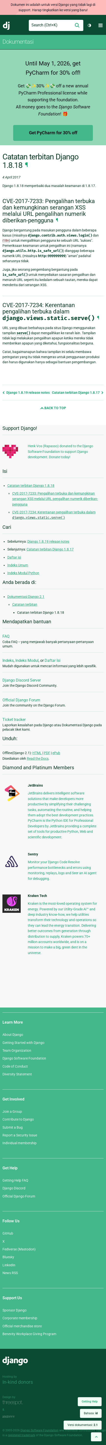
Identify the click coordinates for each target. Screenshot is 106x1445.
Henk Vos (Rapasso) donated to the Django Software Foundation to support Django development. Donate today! (60, 451)
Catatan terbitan (24, 604)
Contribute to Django (18, 1119)
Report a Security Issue (19, 1135)
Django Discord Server (21, 680)
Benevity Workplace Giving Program (29, 1334)
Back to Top (53, 408)
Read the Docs (37, 758)
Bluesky (8, 1257)
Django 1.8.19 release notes (26, 393)
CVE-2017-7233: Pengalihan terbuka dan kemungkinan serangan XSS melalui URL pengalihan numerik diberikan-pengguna (55, 498)
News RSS (10, 1273)
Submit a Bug (12, 1127)
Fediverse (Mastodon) (19, 1249)
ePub (56, 753)
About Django (12, 1035)
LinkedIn (8, 1265)
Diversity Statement (17, 1074)
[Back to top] (96, 1437)
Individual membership (19, 1143)
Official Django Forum (21, 700)
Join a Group (12, 1111)
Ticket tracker (14, 719)
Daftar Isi (52, 660)
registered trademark (21, 1435)
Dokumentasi (17, 41)
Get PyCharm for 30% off (53, 132)
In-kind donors (17, 1382)
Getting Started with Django (23, 1043)
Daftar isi (14, 557)
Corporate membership (19, 1318)
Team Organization (16, 1050)
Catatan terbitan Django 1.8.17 (78, 393)
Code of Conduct (15, 1066)
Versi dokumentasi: (82, 1425)
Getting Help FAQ (15, 1180)
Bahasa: (91, 1413)
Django (6, 25)
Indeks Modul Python (23, 573)
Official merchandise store (22, 1326)
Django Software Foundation (24, 1058)
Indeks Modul (27, 660)
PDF (47, 753)
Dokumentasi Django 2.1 (25, 597)
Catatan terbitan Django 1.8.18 (30, 486)
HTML (37, 753)
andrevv (13, 1417)
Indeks (8, 660)
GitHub (7, 1233)
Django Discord (13, 1188)
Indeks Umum (17, 565)
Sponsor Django (14, 1310)
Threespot (13, 1403)
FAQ (6, 636)
